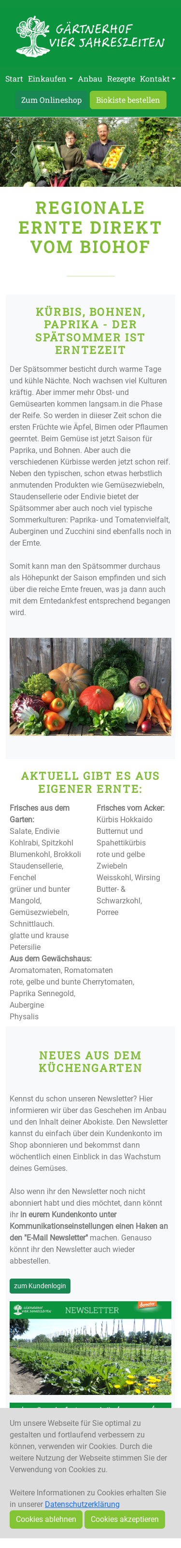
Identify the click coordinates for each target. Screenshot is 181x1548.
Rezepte (121, 78)
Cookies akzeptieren (125, 1519)
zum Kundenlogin (40, 1286)
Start (14, 78)
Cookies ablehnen (46, 1519)
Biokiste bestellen (128, 100)
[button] (13, 152)
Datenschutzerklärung (82, 1504)
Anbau (90, 78)
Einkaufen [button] (47, 78)
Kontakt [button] (155, 78)
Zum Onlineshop (51, 100)
